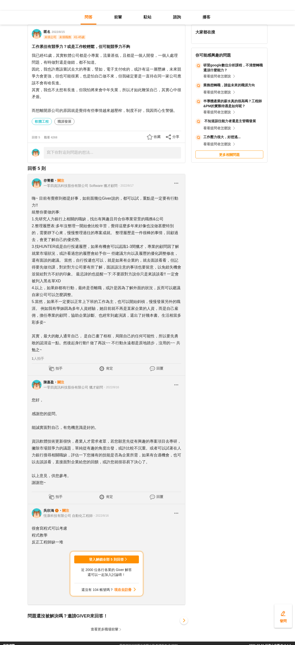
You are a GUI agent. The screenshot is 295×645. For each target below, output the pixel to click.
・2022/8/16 (111, 387)
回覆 (159, 368)
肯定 (109, 368)
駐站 (147, 17)
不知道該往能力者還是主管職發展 (229, 121)
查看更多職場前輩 (104, 629)
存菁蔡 (49, 180)
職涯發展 (64, 121)
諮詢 (177, 17)
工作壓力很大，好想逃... (222, 137)
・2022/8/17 (125, 185)
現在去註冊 (123, 590)
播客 (206, 17)
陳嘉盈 (49, 382)
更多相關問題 (229, 155)
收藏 (157, 137)
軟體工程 (42, 121)
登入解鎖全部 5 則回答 (106, 559)
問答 (88, 17)
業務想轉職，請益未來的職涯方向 (229, 85)
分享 (175, 137)
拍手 (59, 368)
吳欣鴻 (49, 510)
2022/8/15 (58, 32)
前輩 (118, 17)
